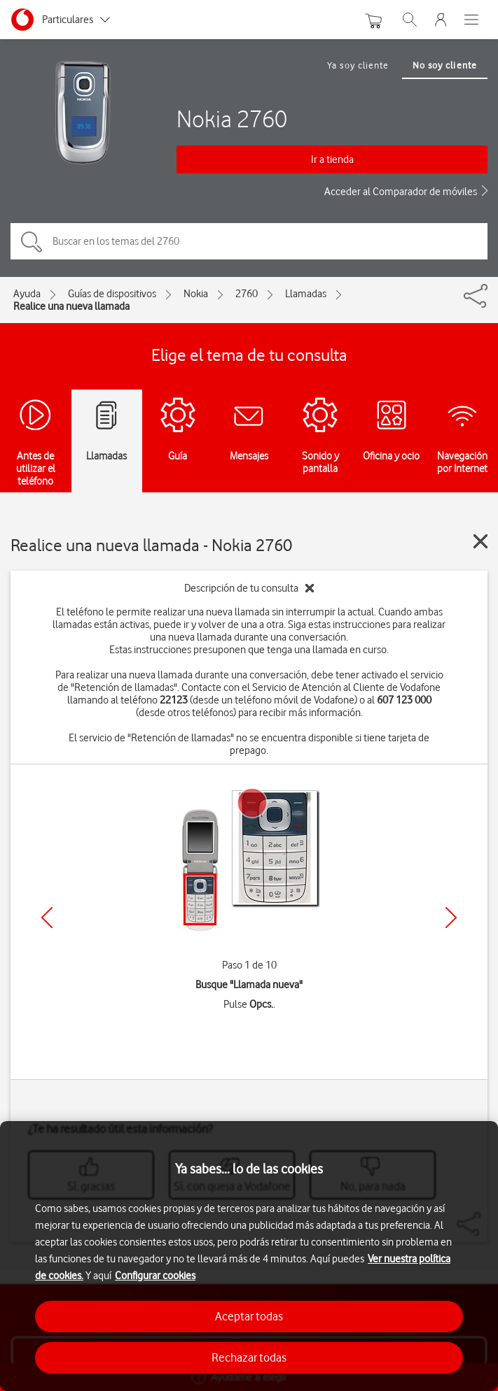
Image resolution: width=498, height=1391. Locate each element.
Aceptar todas (249, 1316)
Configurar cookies (155, 1275)
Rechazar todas (249, 1357)
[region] (249, 1256)
